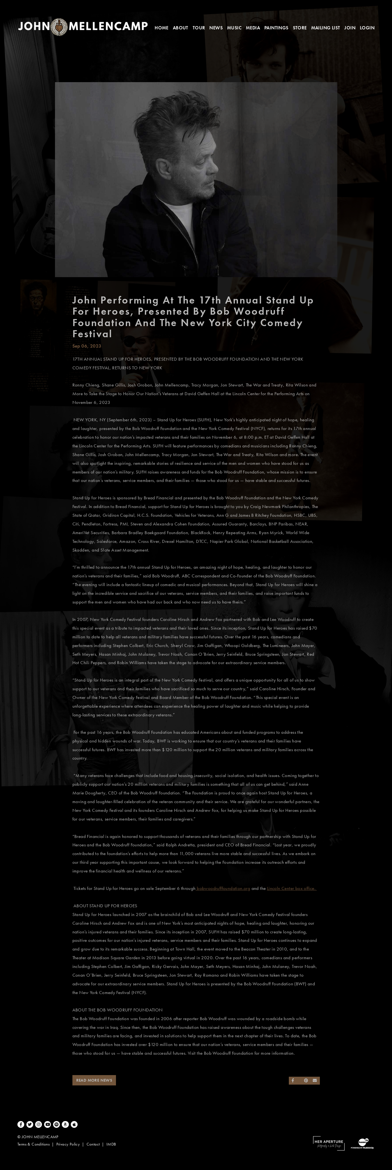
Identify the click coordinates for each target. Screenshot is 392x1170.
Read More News (94, 1080)
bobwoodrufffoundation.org (223, 888)
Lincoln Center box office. (292, 888)
